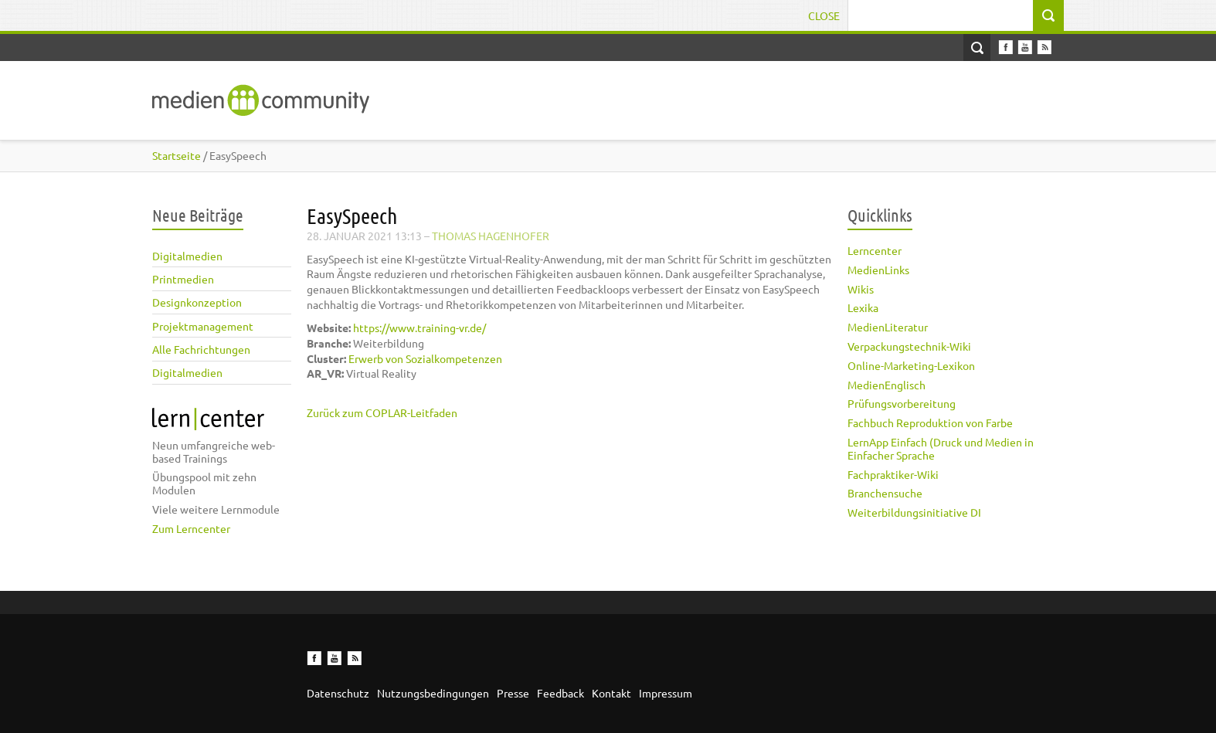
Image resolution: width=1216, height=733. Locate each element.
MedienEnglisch (886, 385)
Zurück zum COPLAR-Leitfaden (382, 412)
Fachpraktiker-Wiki (893, 474)
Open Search (976, 47)
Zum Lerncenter (191, 528)
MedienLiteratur (887, 327)
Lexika (862, 307)
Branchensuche (884, 493)
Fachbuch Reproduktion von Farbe (930, 422)
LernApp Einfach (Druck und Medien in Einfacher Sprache (940, 448)
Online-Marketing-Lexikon (911, 365)
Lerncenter (874, 250)
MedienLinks (878, 270)
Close (824, 15)
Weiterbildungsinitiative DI (914, 512)
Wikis (860, 289)
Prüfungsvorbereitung (901, 403)
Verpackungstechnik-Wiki (909, 346)
